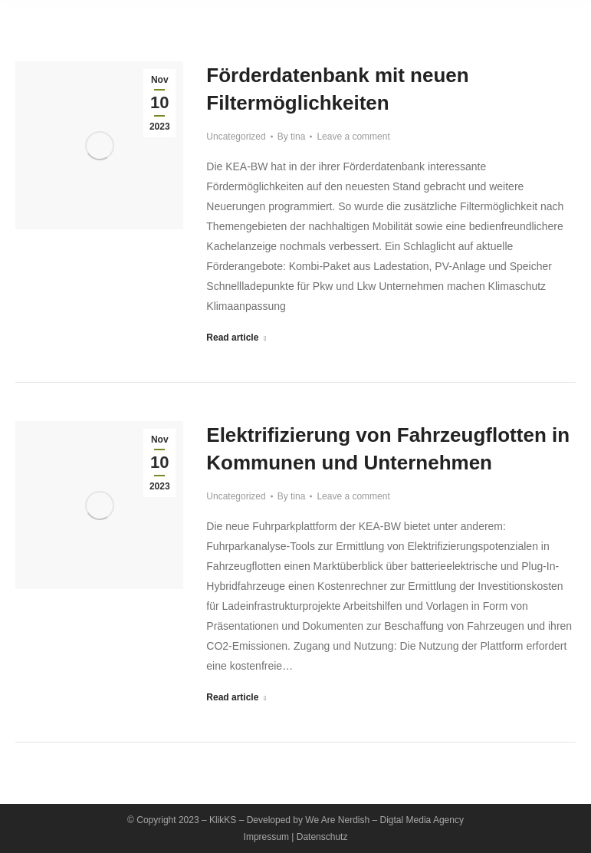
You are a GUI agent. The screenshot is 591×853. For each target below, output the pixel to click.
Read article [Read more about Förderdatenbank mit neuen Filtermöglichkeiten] (236, 337)
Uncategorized (235, 136)
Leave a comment (353, 136)
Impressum (266, 837)
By (291, 136)
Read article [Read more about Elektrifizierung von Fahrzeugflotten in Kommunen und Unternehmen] (236, 697)
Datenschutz (322, 837)
